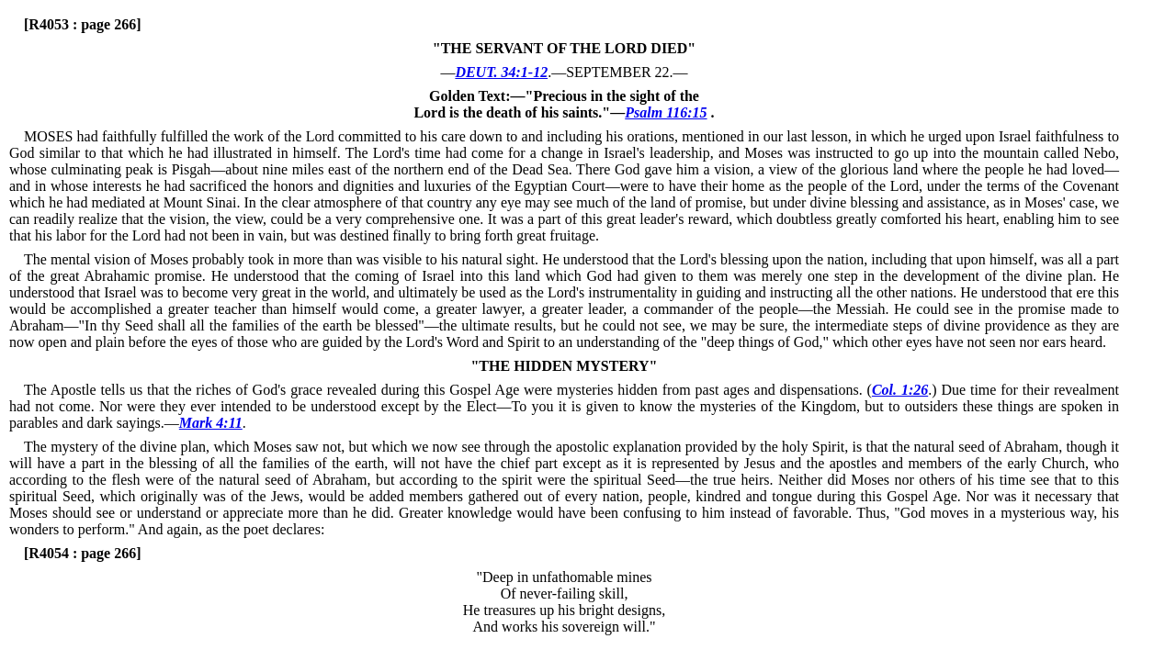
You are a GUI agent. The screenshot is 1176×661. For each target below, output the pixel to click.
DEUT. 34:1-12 (501, 72)
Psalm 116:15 (666, 112)
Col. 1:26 (900, 390)
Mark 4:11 (211, 423)
